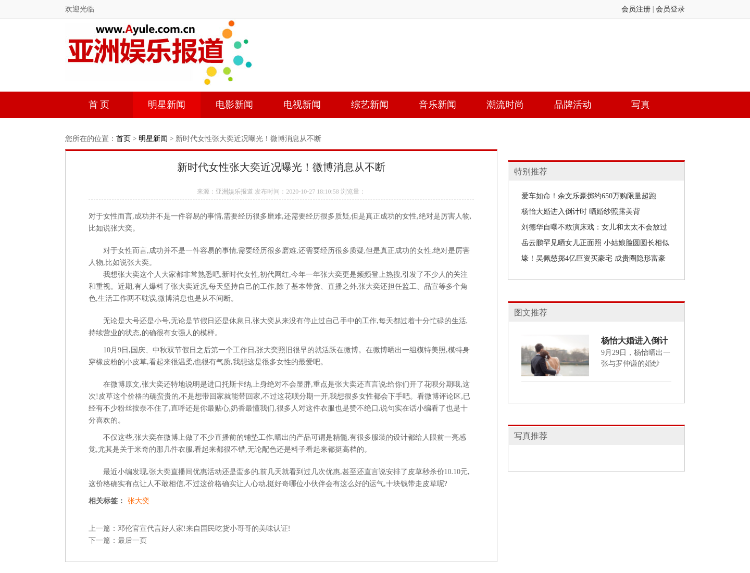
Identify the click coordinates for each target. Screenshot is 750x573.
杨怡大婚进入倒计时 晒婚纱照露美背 (580, 211)
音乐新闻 (437, 104)
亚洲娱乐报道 (234, 191)
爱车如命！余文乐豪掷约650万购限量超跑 (588, 196)
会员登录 (670, 9)
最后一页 (132, 540)
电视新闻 (302, 104)
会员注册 (636, 9)
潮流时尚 (505, 104)
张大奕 (138, 501)
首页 (123, 139)
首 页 (99, 104)
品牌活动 (573, 104)
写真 (640, 104)
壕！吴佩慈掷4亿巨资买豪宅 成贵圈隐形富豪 (593, 258)
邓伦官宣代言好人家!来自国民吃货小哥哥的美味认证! (204, 528)
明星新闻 (166, 104)
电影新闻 (234, 104)
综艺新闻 (370, 104)
